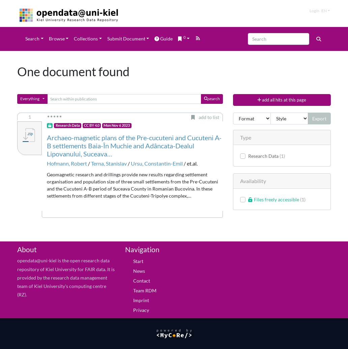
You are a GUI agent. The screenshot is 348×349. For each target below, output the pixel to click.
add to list (205, 117)
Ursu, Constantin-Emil (157, 163)
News (139, 271)
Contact (141, 281)
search (212, 98)
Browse (57, 38)
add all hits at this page (281, 100)
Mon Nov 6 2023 (117, 125)
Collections (86, 38)
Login (314, 10)
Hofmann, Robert (67, 163)
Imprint (141, 300)
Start (138, 261)
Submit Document (126, 38)
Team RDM (144, 290)
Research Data (68, 125)
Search (32, 38)
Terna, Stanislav (109, 163)
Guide (163, 38)
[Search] (278, 39)
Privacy (141, 310)
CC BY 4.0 (91, 125)
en (324, 10)
